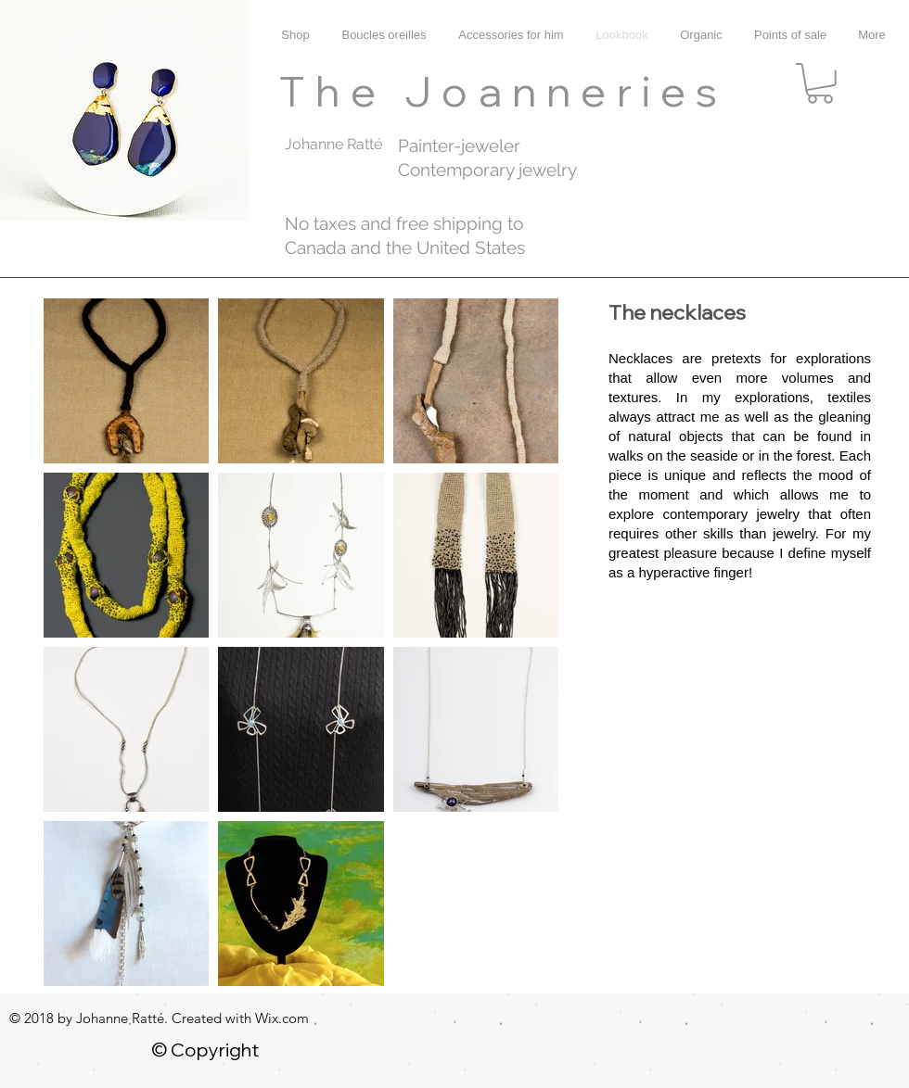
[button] (820, 83)
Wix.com (282, 1018)
